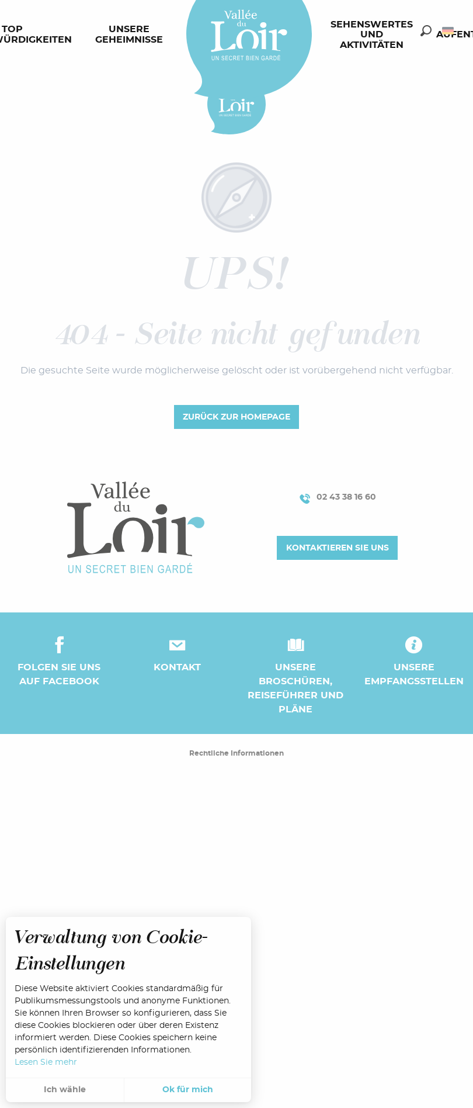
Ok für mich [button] (187, 1090)
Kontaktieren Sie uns (337, 547)
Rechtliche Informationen (236, 753)
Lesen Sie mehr (46, 1062)
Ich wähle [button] (65, 1090)
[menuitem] (131, 35)
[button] (426, 30)
